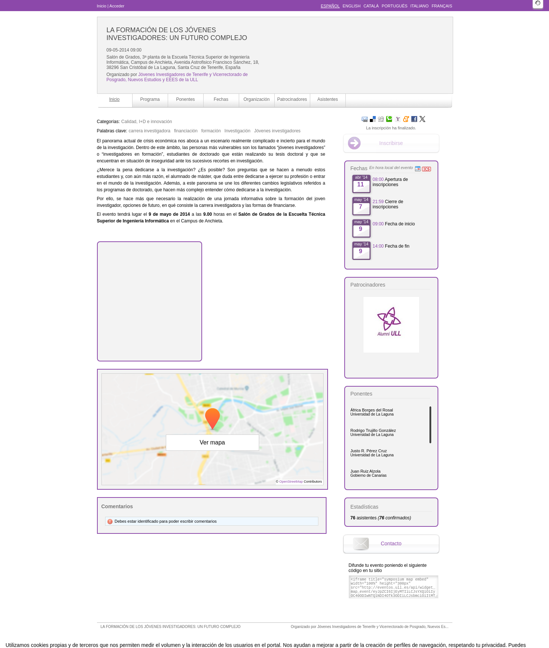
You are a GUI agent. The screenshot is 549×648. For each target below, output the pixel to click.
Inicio (102, 6)
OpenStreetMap (291, 481)
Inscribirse (391, 143)
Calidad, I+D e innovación (146, 121)
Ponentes (185, 99)
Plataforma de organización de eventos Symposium (278, 634)
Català (371, 6)
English (352, 6)
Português (394, 6)
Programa (150, 99)
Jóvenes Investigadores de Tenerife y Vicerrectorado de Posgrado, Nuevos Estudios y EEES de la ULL (177, 77)
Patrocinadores (292, 99)
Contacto (391, 543)
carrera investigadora (150, 130)
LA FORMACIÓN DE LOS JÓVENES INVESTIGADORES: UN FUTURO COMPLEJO (177, 34)
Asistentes (327, 99)
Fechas (221, 99)
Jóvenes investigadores (277, 130)
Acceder (117, 6)
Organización (257, 99)
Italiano (420, 6)
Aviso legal (200, 634)
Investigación (237, 130)
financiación (185, 130)
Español (330, 6)
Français (442, 6)
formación (211, 130)
